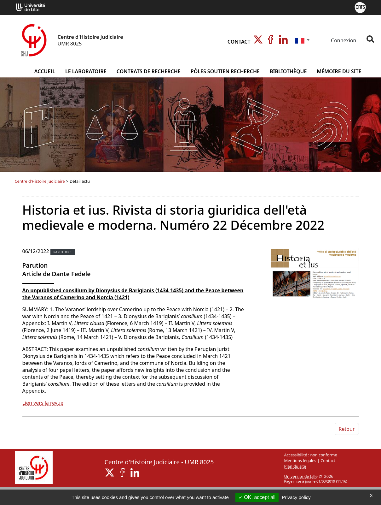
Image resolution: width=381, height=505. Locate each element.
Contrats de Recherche (149, 71)
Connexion (343, 40)
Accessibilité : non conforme (310, 455)
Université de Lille (301, 476)
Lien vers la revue (42, 402)
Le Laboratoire (86, 71)
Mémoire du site (339, 71)
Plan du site (295, 466)
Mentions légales (300, 460)
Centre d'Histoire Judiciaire (40, 181)
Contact (239, 41)
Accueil (44, 71)
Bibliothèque (288, 71)
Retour (347, 428)
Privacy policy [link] (296, 497)
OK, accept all (257, 497)
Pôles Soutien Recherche (225, 71)
